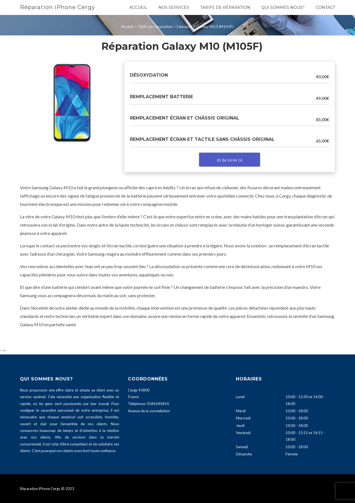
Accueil (138, 7)
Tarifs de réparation (225, 7)
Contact (325, 7)
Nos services (173, 7)
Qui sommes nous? (283, 7)
